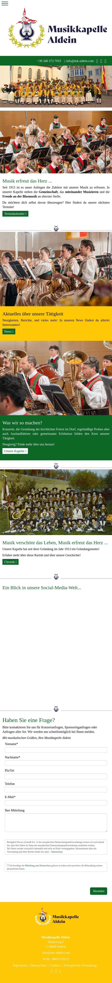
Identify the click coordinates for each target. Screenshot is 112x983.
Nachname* (12, 757)
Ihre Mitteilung (15, 810)
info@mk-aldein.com (79, 61)
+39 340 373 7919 (48, 61)
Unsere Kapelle (15, 451)
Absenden (98, 891)
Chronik (10, 562)
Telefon (10, 784)
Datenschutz (56, 852)
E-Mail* (10, 797)
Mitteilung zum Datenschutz (38, 865)
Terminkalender (15, 213)
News (9, 331)
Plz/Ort (9, 770)
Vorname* (11, 744)
